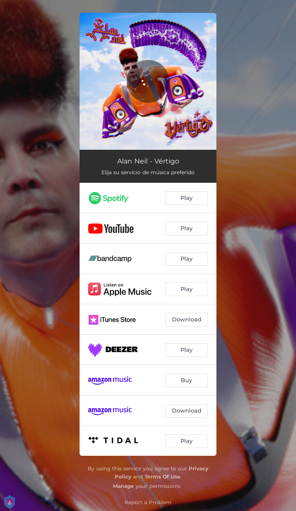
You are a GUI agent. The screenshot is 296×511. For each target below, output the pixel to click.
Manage (123, 486)
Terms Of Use (163, 476)
